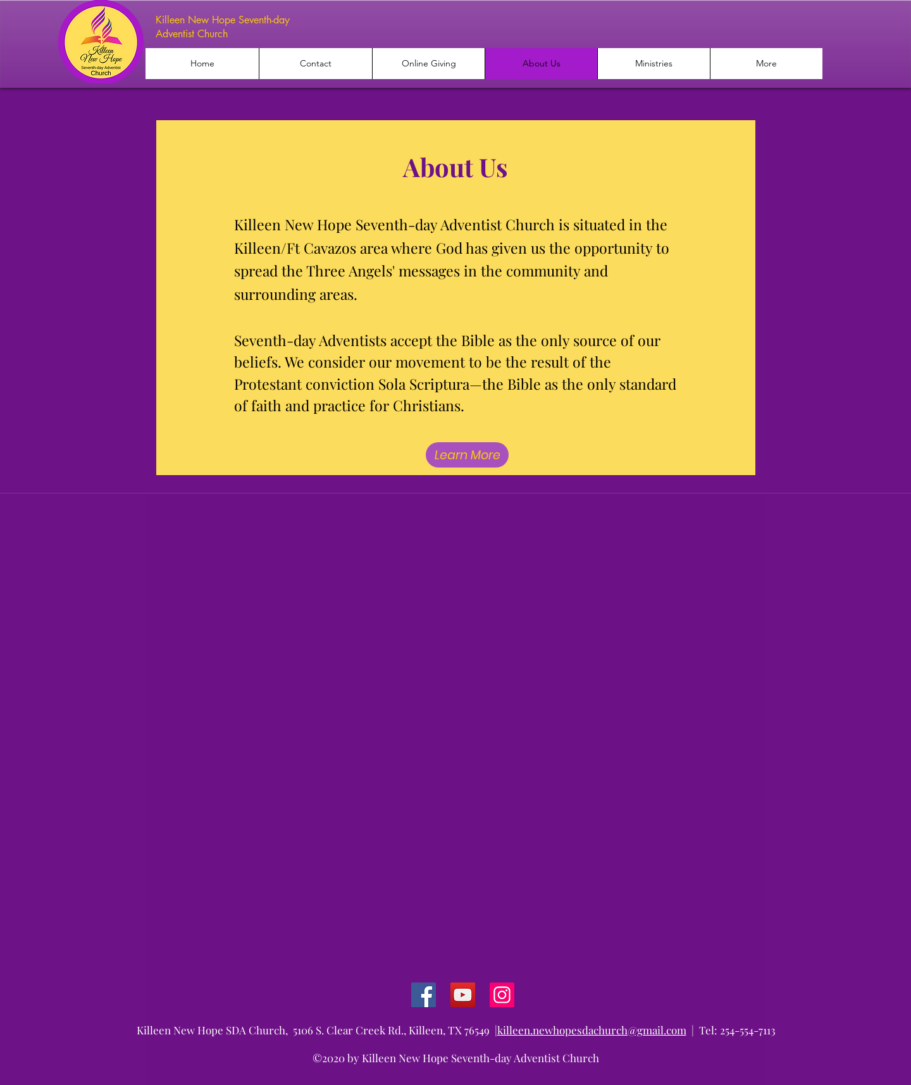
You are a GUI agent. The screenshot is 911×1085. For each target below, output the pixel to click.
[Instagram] (502, 995)
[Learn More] (467, 455)
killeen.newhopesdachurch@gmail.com (591, 1030)
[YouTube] (462, 995)
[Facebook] (423, 995)
